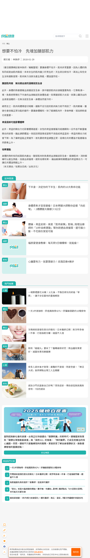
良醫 (3, 43)
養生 (8, 43)
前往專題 (45, 452)
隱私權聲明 (38, 552)
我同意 (76, 552)
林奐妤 (16, 59)
